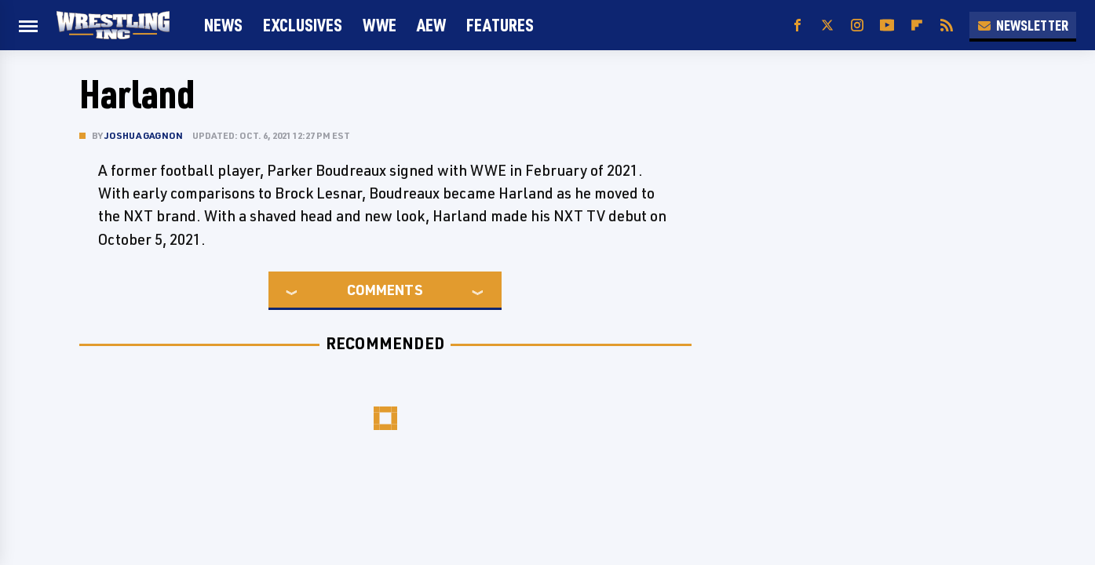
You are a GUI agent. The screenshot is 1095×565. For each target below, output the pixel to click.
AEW (431, 24)
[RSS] (947, 25)
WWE (379, 24)
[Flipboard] (917, 25)
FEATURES (500, 24)
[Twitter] (827, 25)
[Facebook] (797, 25)
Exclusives (302, 24)
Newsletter (1022, 25)
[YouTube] (887, 25)
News (223, 24)
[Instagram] (857, 25)
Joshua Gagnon (144, 135)
